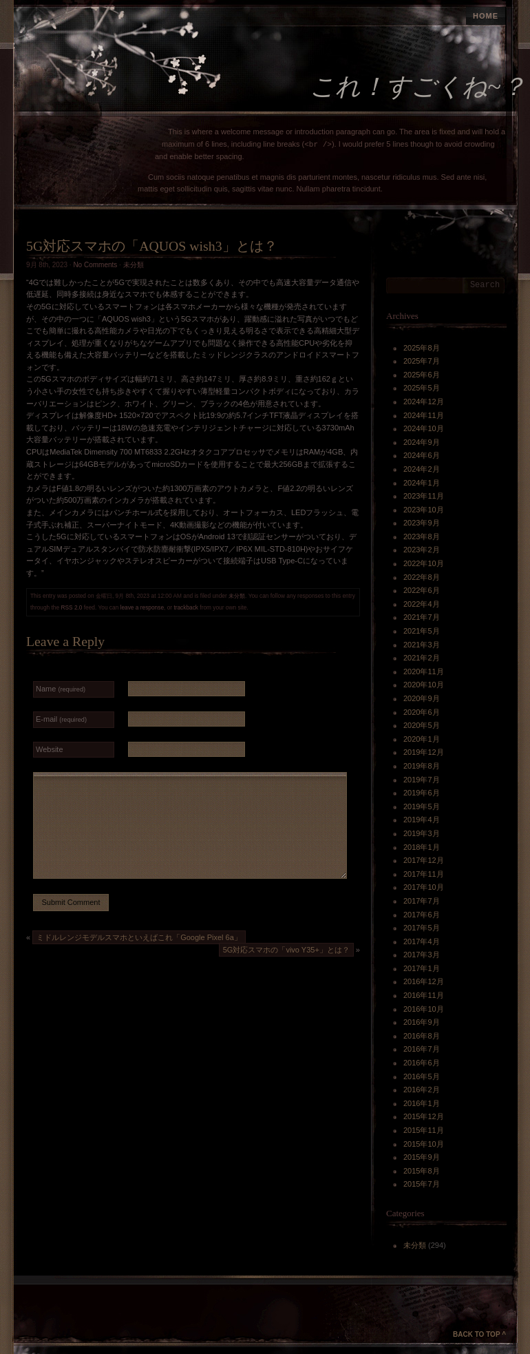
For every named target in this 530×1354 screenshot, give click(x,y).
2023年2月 (421, 549)
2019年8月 (421, 766)
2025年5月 (421, 388)
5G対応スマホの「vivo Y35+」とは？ (286, 950)
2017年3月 (421, 954)
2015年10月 (423, 1144)
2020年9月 (421, 698)
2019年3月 (421, 833)
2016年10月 (423, 1009)
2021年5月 (421, 631)
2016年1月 (421, 1103)
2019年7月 (421, 779)
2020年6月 (421, 712)
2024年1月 (421, 483)
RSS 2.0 (71, 607)
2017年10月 (423, 887)
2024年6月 (421, 455)
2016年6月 (421, 1063)
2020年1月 (421, 739)
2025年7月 (421, 361)
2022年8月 (421, 577)
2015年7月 (421, 1184)
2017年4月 (421, 941)
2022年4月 (421, 604)
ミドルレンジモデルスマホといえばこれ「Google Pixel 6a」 (139, 937)
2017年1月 (421, 968)
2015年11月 (423, 1130)
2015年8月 (421, 1171)
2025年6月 (421, 375)
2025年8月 (421, 348)
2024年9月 (421, 442)
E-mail (61, 719)
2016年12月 (423, 981)
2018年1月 (421, 847)
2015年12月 (423, 1116)
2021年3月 (421, 644)
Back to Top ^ (479, 1334)
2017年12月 (423, 860)
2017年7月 (421, 901)
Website (49, 749)
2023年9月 (421, 523)
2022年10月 (423, 563)
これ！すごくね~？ (418, 87)
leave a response (142, 607)
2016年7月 (421, 1049)
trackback (185, 607)
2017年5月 (421, 928)
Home (485, 16)
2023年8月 (421, 536)
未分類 (133, 265)
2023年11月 (423, 496)
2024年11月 (423, 415)
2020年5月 (421, 725)
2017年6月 (421, 914)
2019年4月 (421, 819)
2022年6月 (421, 590)
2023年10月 (423, 510)
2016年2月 (421, 1089)
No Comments (95, 265)
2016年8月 (421, 1036)
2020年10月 (423, 684)
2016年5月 (421, 1076)
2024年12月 (423, 401)
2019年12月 (423, 752)
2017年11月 (423, 874)
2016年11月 (423, 995)
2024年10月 (423, 428)
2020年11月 (423, 671)
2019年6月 (421, 793)
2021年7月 (421, 617)
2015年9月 (421, 1157)
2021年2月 (421, 658)
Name (60, 689)
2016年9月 (421, 1022)
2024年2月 (421, 469)
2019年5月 (421, 806)
